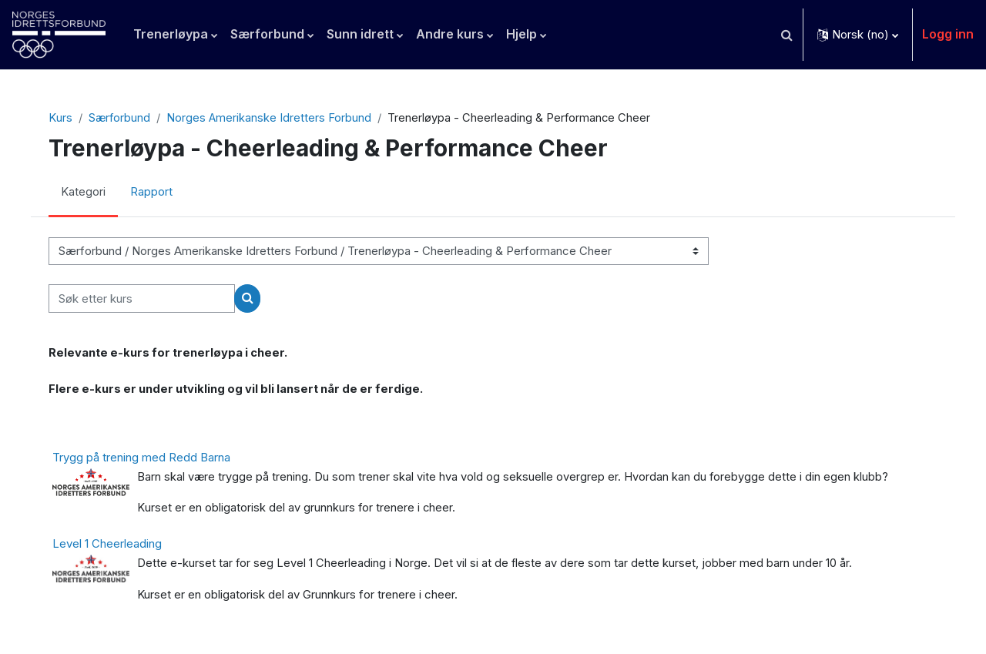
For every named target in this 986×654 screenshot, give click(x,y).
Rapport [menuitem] (157, 193)
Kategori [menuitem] (89, 193)
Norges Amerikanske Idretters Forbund (276, 118)
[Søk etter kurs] (148, 299)
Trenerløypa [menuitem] (170, 34)
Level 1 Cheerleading (113, 546)
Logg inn (948, 34)
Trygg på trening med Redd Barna (147, 459)
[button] (786, 34)
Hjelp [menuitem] (521, 34)
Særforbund (125, 118)
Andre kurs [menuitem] (450, 34)
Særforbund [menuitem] (267, 34)
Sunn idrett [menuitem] (360, 34)
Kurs (66, 118)
